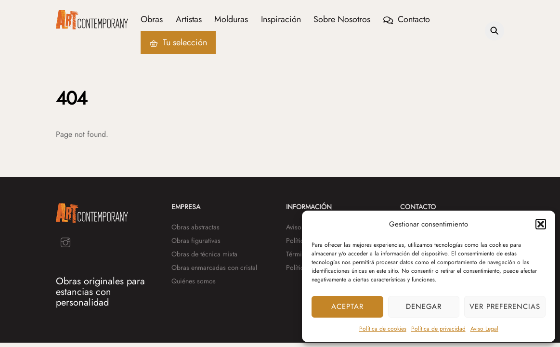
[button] (541, 224)
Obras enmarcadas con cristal (214, 267)
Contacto (406, 19)
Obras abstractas (195, 227)
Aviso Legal (484, 328)
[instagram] (65, 241)
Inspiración (281, 19)
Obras (152, 19)
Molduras (231, 19)
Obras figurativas (196, 240)
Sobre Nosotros (341, 19)
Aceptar (347, 306)
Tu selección (178, 42)
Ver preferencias (504, 306)
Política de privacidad (438, 328)
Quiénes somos (193, 281)
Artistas (189, 19)
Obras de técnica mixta (204, 254)
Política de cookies (382, 328)
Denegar (424, 306)
